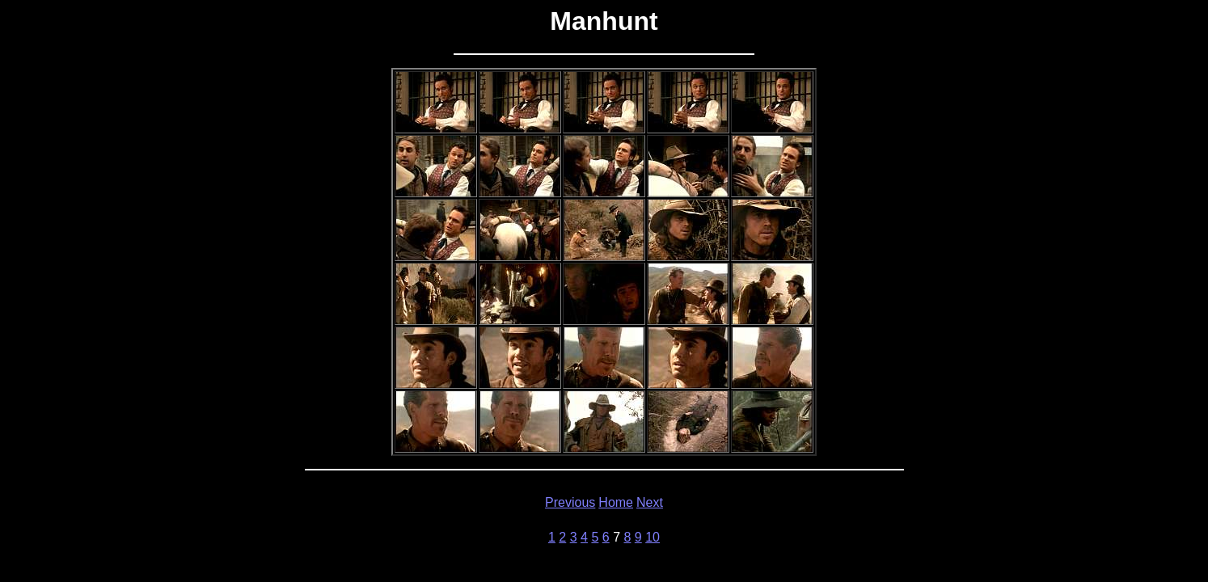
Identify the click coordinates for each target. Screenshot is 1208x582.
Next (649, 502)
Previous (570, 502)
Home (615, 502)
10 (652, 537)
